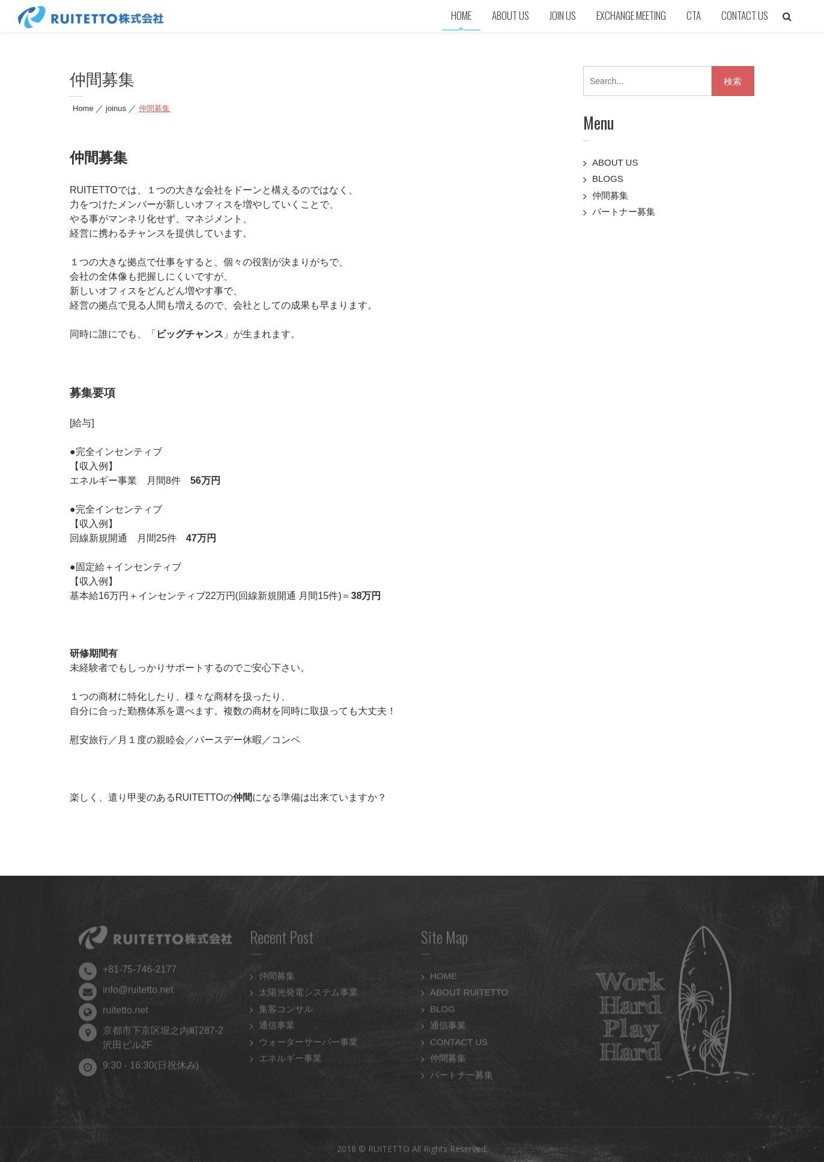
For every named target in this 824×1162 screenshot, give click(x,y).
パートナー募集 (623, 211)
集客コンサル (286, 1010)
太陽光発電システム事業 (308, 994)
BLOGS (607, 178)
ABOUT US (510, 15)
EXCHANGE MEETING (631, 15)
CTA (693, 15)
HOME (461, 15)
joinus (116, 108)
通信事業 (277, 1027)
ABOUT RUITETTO (469, 994)
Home (83, 108)
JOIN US (563, 15)
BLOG (442, 1010)
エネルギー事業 (290, 1060)
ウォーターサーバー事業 (308, 1043)
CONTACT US (744, 15)
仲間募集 (610, 195)
